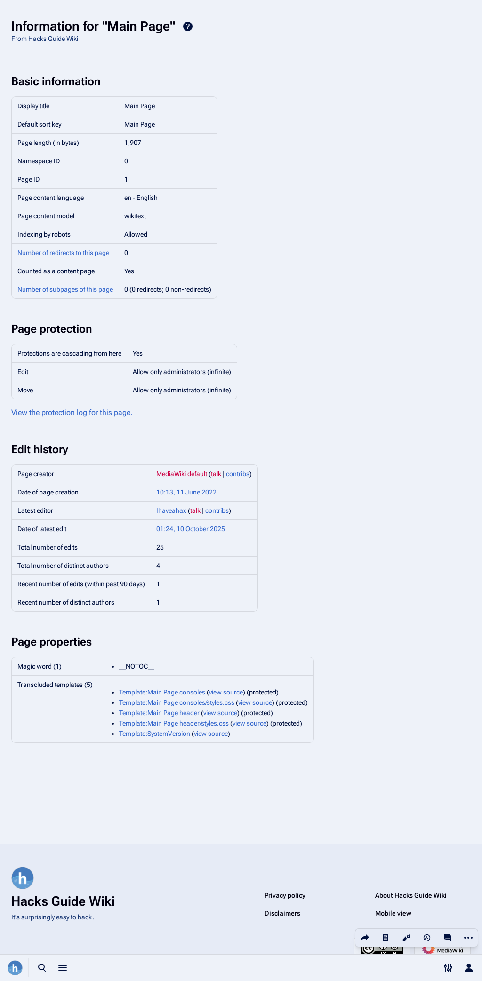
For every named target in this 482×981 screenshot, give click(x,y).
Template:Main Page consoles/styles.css (176, 702)
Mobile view (393, 913)
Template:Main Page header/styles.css (174, 723)
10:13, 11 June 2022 (186, 492)
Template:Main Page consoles (162, 692)
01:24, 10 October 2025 (190, 529)
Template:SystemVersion (154, 733)
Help (188, 26)
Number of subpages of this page (65, 289)
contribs (237, 474)
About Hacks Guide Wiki (411, 895)
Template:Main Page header (159, 713)
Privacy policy (285, 895)
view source (226, 692)
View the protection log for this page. (72, 412)
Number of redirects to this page (63, 252)
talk (216, 474)
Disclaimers (282, 913)
